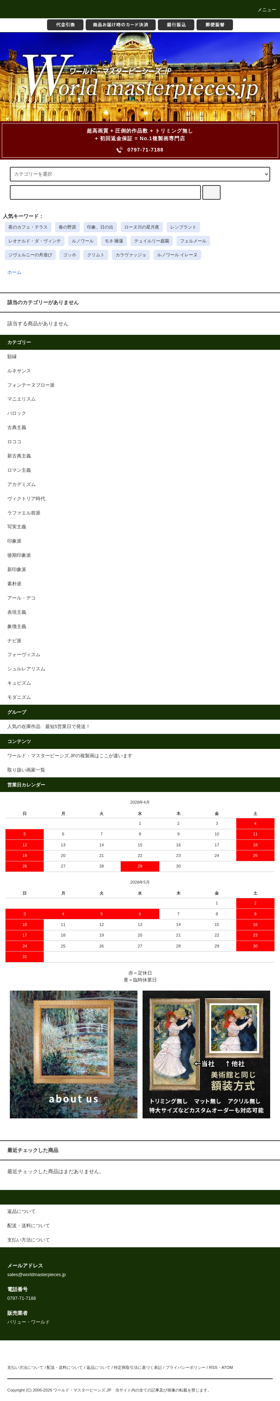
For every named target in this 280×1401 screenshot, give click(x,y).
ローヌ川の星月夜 (141, 227)
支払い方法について (25, 1367)
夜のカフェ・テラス (28, 227)
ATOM (227, 1367)
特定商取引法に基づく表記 (138, 1367)
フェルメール (193, 241)
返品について (98, 1367)
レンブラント (183, 227)
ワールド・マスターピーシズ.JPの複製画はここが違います (69, 755)
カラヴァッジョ (131, 254)
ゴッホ (69, 254)
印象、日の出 (100, 227)
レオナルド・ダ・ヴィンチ (34, 241)
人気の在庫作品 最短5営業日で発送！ (48, 726)
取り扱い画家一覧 (26, 770)
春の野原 (67, 227)
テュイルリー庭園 (151, 241)
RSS (213, 1367)
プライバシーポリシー (186, 1367)
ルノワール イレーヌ (177, 254)
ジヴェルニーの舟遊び (30, 254)
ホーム (14, 272)
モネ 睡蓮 (114, 241)
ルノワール (83, 241)
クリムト (96, 254)
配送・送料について (65, 1367)
